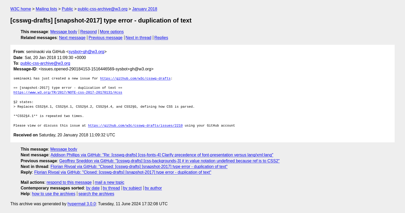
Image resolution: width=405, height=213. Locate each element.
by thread (111, 188)
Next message (72, 37)
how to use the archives (53, 194)
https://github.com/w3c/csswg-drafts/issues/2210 (135, 125)
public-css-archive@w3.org (102, 9)
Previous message (106, 37)
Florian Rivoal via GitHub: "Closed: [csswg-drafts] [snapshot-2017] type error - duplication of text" (139, 166)
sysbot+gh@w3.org (86, 51)
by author (153, 188)
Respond (88, 32)
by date (92, 188)
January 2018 (144, 9)
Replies (161, 37)
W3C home (20, 9)
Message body (63, 32)
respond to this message (68, 182)
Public (67, 9)
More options (112, 32)
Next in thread (138, 37)
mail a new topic (109, 182)
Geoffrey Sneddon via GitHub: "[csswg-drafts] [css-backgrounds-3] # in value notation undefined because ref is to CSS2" (169, 161)
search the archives (96, 194)
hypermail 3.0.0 (81, 204)
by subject (132, 188)
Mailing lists (46, 9)
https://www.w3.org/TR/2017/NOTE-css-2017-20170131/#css (67, 92)
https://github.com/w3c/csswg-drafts (135, 78)
